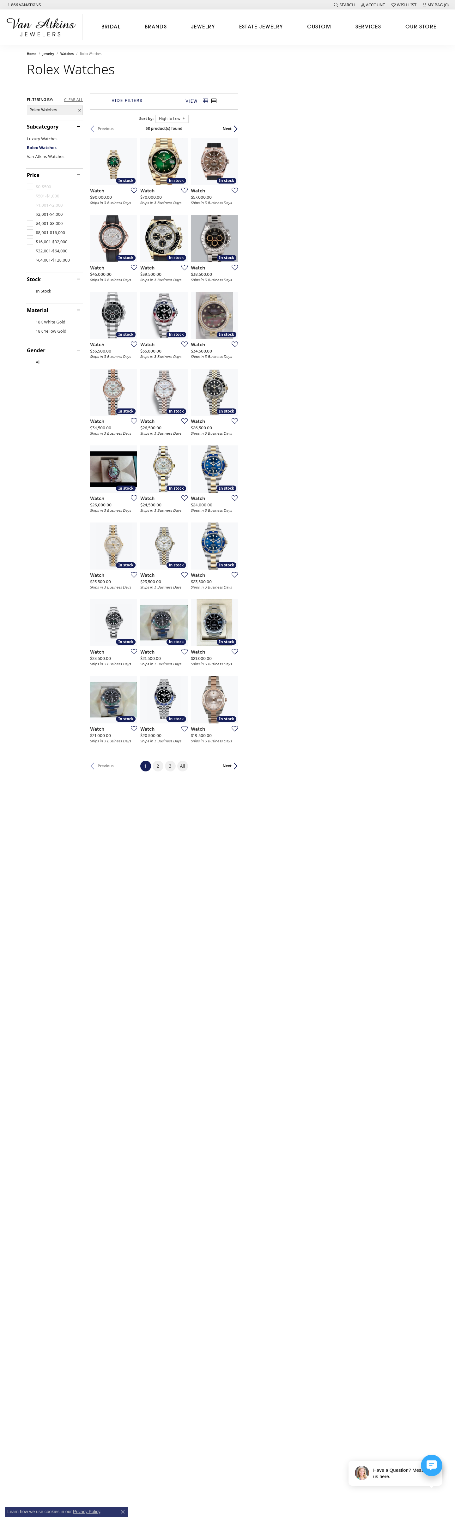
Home (31, 53)
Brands (156, 27)
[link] (23, 4)
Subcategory (42, 126)
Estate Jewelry (261, 27)
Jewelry (203, 27)
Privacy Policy (86, 1511)
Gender (36, 350)
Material (37, 310)
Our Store (421, 27)
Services (368, 27)
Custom (319, 27)
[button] (344, 4)
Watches (67, 53)
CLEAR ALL (73, 100)
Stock (34, 279)
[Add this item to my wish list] (196, 254)
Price (33, 175)
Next (417, 128)
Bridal (111, 27)
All (277, 1273)
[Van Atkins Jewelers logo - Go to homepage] (43, 27)
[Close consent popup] (123, 1512)
